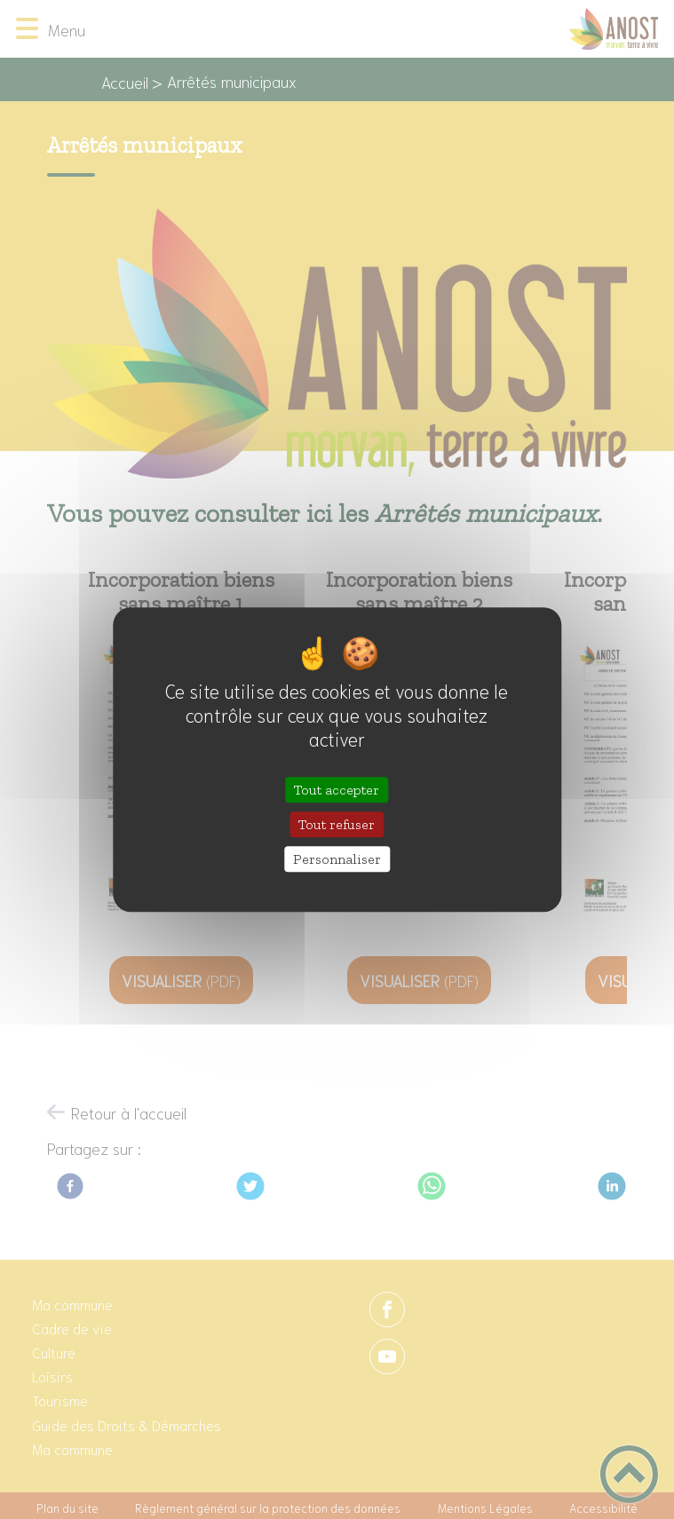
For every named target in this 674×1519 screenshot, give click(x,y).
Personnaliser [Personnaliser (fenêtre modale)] (337, 858)
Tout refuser (336, 824)
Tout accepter (336, 789)
